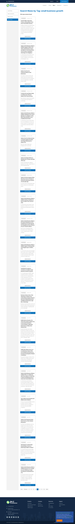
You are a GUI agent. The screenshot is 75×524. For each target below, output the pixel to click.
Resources (51, 501)
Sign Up (51, 1)
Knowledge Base (51, 503)
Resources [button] (59, 5)
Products (29, 501)
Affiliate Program (30, 507)
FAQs (60, 506)
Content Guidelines (62, 504)
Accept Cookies (59, 520)
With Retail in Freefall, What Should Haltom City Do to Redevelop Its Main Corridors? (27, 446)
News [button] (54, 5)
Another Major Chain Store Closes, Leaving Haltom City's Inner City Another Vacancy (27, 22)
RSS (49, 504)
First (21, 489)
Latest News (10, 10)
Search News (10, 19)
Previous (25, 489)
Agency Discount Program (32, 504)
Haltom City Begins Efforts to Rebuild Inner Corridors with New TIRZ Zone (28, 159)
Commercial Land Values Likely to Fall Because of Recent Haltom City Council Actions (27, 95)
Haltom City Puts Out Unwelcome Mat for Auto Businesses (26, 72)
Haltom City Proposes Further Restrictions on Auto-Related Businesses (27, 421)
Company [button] (44, 5)
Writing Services (30, 506)
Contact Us (66, 5)
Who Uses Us (40, 504)
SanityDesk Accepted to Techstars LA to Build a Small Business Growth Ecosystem (27, 270)
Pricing (50, 5)
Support (61, 501)
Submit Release (64, 1)
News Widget (51, 506)
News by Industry (11, 13)
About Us (39, 503)
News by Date (10, 16)
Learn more (69, 516)
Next (47, 489)
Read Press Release (28, 38)
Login (57, 1)
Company (40, 501)
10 (44, 489)
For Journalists (51, 507)
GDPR (70, 517)
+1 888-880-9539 (10, 1)
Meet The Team (40, 506)
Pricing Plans (30, 503)
